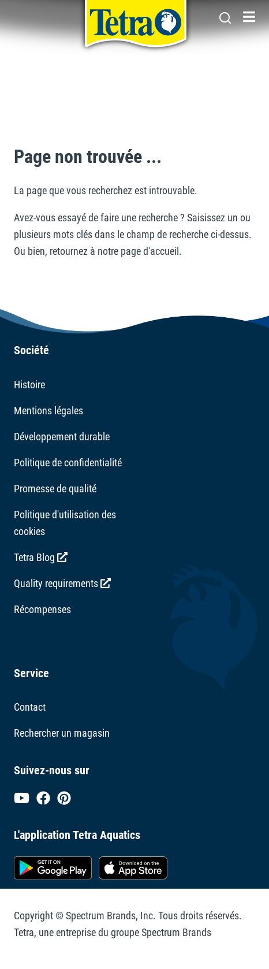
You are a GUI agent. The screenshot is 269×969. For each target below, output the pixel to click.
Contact (30, 707)
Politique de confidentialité (68, 462)
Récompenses (42, 609)
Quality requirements (62, 583)
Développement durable (62, 436)
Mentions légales (48, 410)
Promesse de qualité (55, 488)
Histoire (29, 384)
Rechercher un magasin (62, 733)
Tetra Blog (41, 557)
